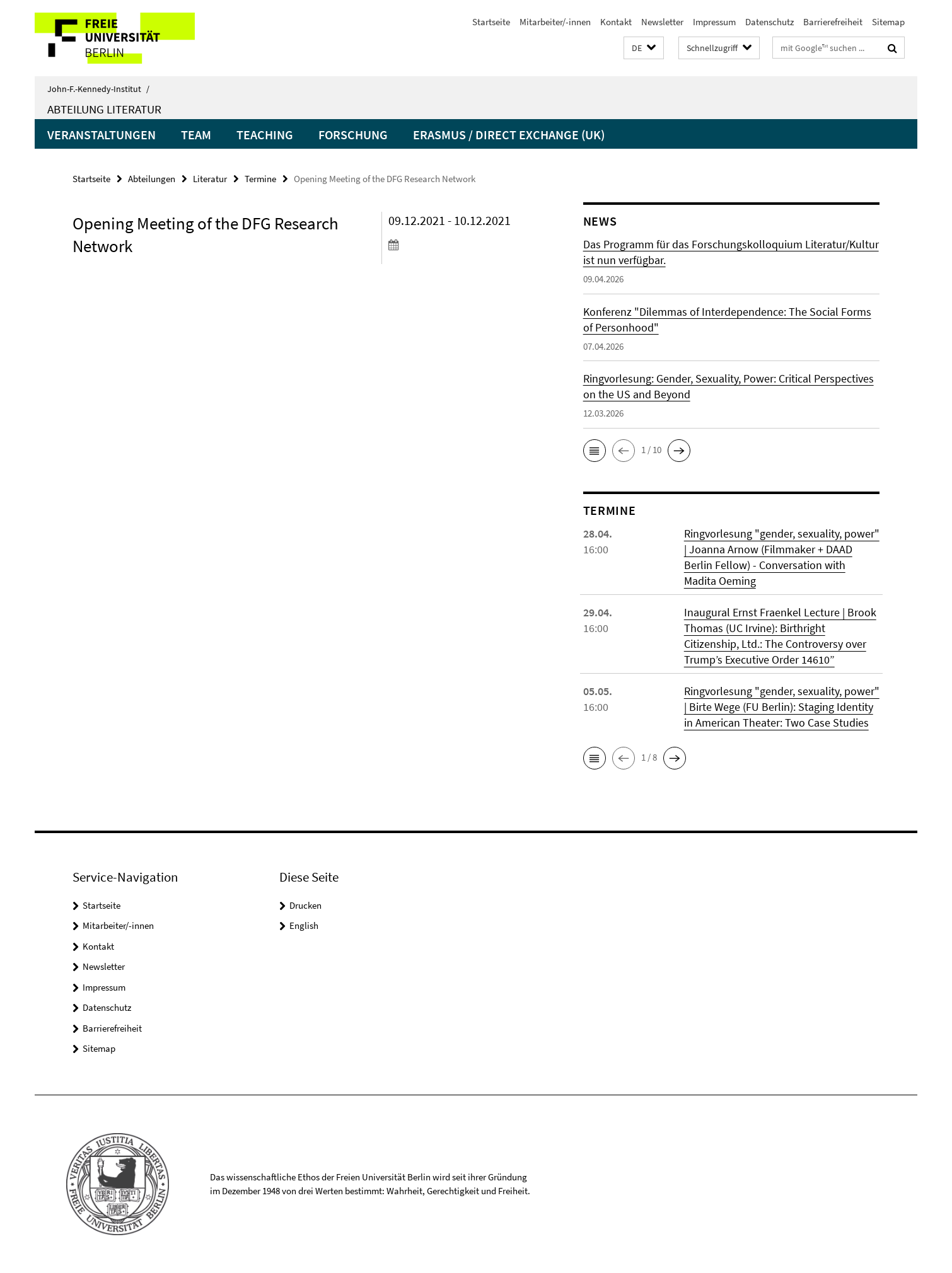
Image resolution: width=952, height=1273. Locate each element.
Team (196, 134)
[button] (644, 48)
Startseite (491, 22)
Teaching (264, 134)
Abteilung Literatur (104, 109)
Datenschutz (769, 22)
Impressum (714, 22)
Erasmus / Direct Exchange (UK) (509, 134)
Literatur (210, 179)
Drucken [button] (305, 905)
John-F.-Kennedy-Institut (98, 88)
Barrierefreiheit (832, 22)
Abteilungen (151, 179)
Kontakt (616, 22)
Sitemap (888, 22)
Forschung (353, 134)
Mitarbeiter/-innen (555, 22)
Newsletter (662, 22)
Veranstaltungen (101, 134)
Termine (260, 179)
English (303, 925)
